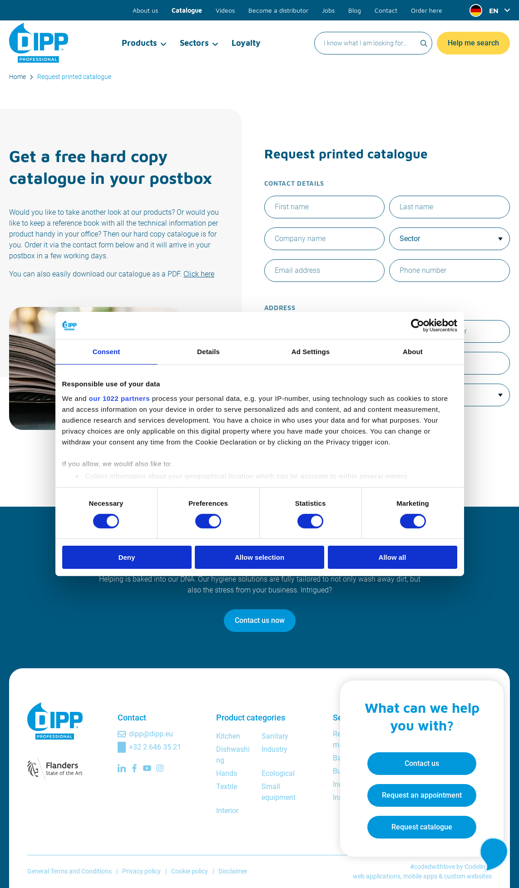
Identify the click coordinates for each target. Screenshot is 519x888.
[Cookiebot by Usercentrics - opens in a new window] (417, 325)
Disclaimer (232, 871)
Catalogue (187, 10)
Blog (354, 10)
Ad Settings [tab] (311, 351)
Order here (426, 10)
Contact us (422, 763)
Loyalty (246, 43)
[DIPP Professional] (38, 43)
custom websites (468, 876)
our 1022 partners (119, 398)
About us (145, 10)
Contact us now (260, 620)
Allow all (392, 557)
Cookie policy (189, 871)
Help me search (473, 43)
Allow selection (259, 557)
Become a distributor (278, 10)
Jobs (328, 10)
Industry (274, 749)
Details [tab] (208, 351)
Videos (225, 10)
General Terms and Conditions (69, 871)
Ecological (278, 773)
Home (17, 76)
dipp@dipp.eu (151, 734)
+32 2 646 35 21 (155, 747)
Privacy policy (141, 871)
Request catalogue (421, 827)
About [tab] (413, 351)
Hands (226, 773)
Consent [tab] (106, 351)
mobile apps (420, 876)
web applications (376, 876)
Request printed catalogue (74, 76)
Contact (386, 10)
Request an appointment (422, 795)
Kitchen (228, 736)
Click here (198, 274)
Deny (127, 557)
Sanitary (275, 736)
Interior (227, 810)
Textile (226, 786)
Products (139, 43)
